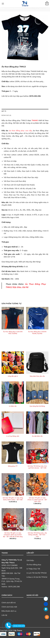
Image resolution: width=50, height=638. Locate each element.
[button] (3, 3)
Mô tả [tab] (4, 111)
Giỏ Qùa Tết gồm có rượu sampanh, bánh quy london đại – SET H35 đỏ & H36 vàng (12, 534)
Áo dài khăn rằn (37, 436)
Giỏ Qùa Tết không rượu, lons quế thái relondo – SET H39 (37, 467)
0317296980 (12, 565)
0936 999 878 (18, 626)
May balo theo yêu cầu (37, 376)
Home (2, 8)
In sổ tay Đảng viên (12, 436)
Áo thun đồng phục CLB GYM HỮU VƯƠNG (12, 332)
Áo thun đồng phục (14, 8)
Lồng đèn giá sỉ (13, 376)
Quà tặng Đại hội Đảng (37, 406)
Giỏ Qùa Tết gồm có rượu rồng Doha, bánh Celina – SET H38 (13, 498)
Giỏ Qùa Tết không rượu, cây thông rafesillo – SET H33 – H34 (37, 534)
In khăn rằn (13, 406)
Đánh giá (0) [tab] (6, 115)
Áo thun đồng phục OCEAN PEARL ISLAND (37, 332)
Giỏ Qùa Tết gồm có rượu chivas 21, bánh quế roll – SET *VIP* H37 (37, 499)
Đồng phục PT (12, 466)
